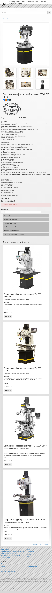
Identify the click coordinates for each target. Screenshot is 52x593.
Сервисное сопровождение (8, 574)
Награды (29, 556)
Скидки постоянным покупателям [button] (14, 234)
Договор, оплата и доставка (8, 571)
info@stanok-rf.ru (6, 557)
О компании (30, 551)
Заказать (47, 212)
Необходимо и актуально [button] (11, 219)
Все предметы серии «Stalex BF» (40, 544)
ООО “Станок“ (5, 549)
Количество (4, 209)
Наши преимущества (6, 569)
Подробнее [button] (8, 316)
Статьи (29, 554)
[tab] (26, 216)
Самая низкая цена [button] (10, 223)
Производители (31, 569)
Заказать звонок (6, 564)
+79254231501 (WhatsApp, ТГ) (11, 555)
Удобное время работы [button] (11, 227)
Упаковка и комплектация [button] (12, 230)
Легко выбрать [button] (8, 216)
